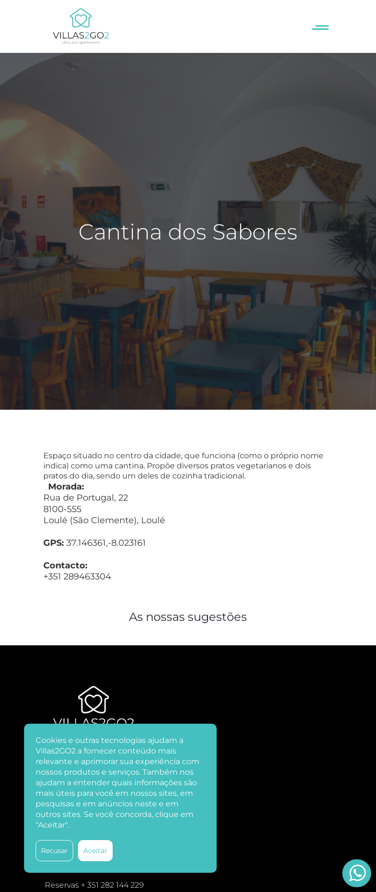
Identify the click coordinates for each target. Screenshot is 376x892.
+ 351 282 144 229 (112, 885)
